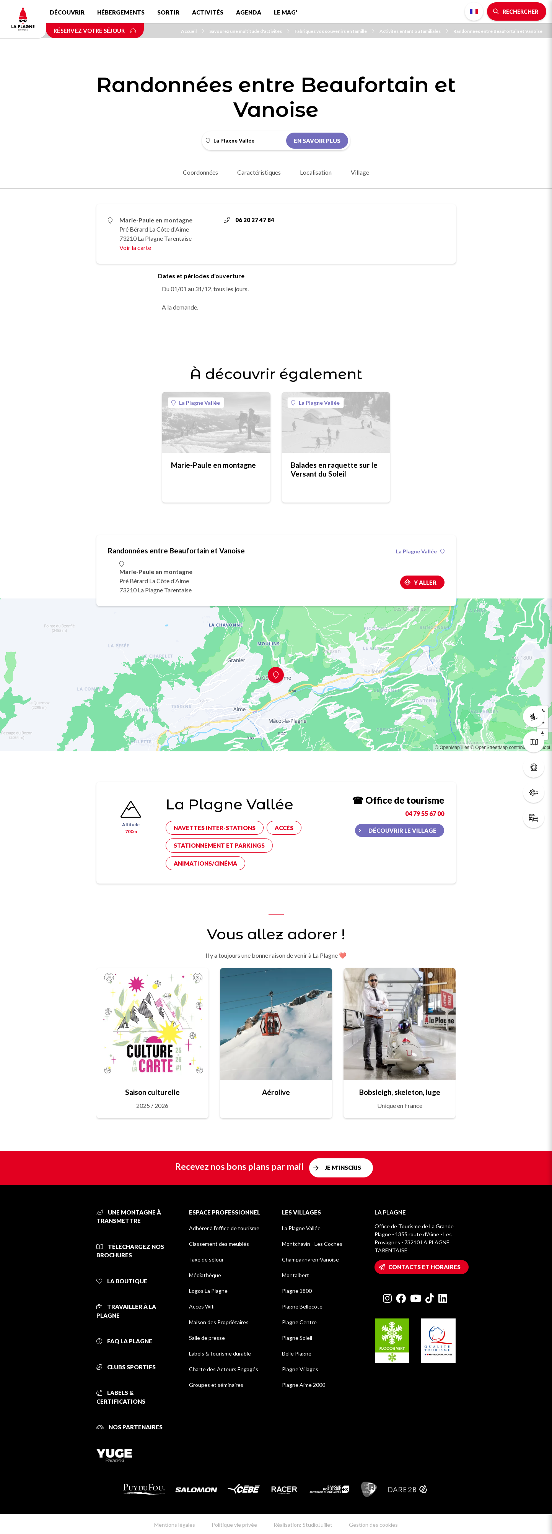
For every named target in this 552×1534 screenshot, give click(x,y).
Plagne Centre (299, 1322)
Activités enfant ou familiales (413, 31)
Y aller (425, 582)
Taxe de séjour (206, 1259)
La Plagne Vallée (195, 402)
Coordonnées (200, 172)
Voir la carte (135, 247)
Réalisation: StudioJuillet (303, 1524)
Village (360, 172)
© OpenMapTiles (452, 747)
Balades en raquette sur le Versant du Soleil (334, 469)
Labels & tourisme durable (220, 1353)
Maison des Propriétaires (219, 1322)
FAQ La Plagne (124, 1341)
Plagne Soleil (297, 1338)
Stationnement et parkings (219, 845)
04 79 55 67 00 (424, 813)
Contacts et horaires (424, 1266)
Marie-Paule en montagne (213, 465)
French (474, 11)
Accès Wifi (202, 1306)
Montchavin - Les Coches (312, 1243)
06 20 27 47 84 (249, 219)
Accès (284, 827)
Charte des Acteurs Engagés (223, 1369)
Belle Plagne (296, 1353)
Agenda (248, 12)
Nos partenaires (129, 1427)
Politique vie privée (234, 1524)
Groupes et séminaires (216, 1385)
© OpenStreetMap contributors (502, 747)
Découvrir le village (402, 830)
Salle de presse (207, 1338)
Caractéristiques (259, 172)
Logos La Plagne (208, 1291)
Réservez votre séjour (95, 30)
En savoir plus (317, 140)
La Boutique (121, 1281)
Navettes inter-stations (215, 827)
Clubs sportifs (126, 1367)
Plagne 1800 (297, 1291)
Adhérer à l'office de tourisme (224, 1228)
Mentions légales (174, 1524)
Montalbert (295, 1275)
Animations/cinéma (205, 863)
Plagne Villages (300, 1369)
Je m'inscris (343, 1167)
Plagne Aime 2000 (303, 1385)
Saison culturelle (152, 1092)
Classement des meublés (219, 1243)
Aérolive (276, 1092)
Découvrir (67, 12)
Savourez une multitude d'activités (249, 31)
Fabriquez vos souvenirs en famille (335, 31)
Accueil (192, 31)
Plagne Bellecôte (302, 1306)
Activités (207, 12)
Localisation (316, 172)
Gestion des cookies (373, 1524)
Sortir (168, 12)
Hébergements (121, 12)
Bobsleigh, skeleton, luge (399, 1092)
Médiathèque (205, 1275)
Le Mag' (285, 12)
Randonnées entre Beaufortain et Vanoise (497, 31)
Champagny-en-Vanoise (310, 1259)
